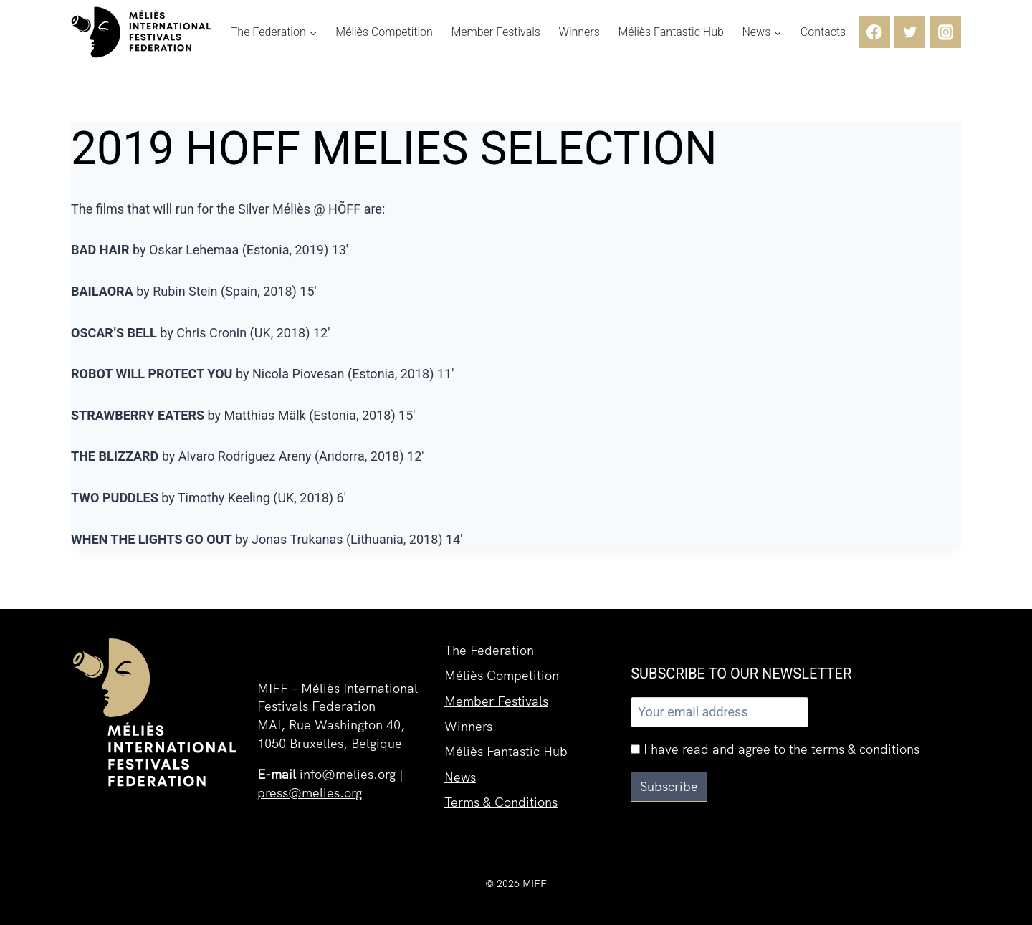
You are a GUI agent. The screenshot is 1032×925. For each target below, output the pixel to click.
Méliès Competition (384, 32)
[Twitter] (909, 31)
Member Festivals (495, 32)
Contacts (823, 32)
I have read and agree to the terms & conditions (775, 749)
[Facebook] (874, 31)
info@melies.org (348, 774)
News (460, 775)
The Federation (489, 646)
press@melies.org (309, 793)
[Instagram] (945, 31)
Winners (579, 32)
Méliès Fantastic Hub (670, 32)
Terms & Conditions (501, 801)
